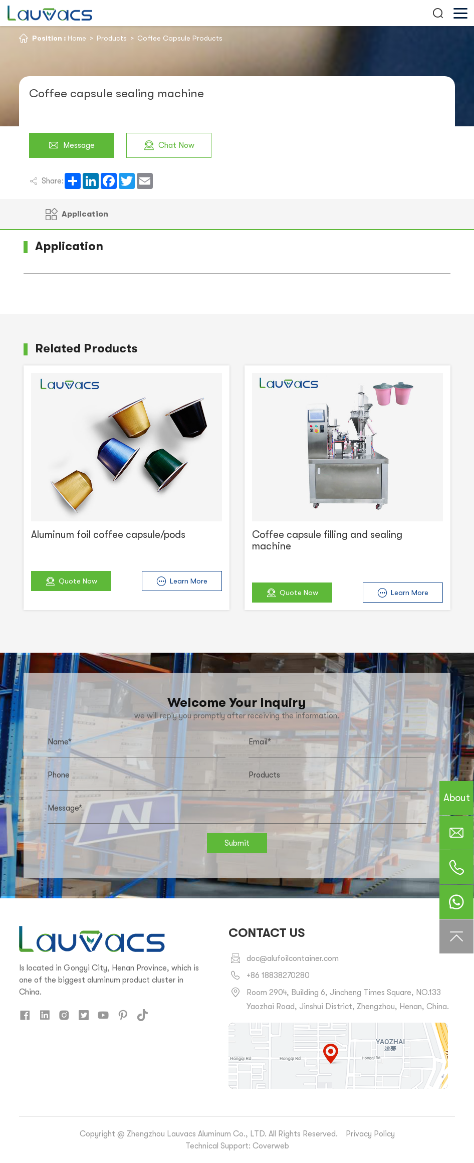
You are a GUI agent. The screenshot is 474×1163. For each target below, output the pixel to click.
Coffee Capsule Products (179, 38)
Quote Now (71, 581)
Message (71, 145)
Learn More (181, 581)
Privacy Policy (370, 1133)
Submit (237, 843)
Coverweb (271, 1145)
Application (77, 214)
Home (77, 38)
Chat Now (168, 145)
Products (112, 38)
